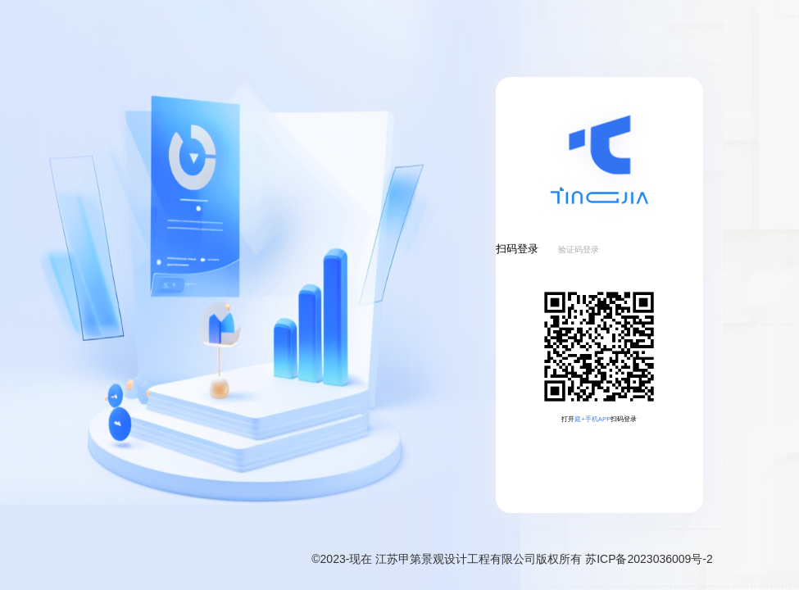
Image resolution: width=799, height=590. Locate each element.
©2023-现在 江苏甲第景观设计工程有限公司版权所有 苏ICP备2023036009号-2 (512, 558)
